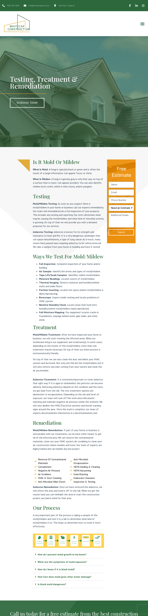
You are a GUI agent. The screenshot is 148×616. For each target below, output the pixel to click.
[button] (142, 23)
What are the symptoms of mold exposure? (62, 561)
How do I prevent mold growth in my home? (62, 554)
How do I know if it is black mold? (56, 569)
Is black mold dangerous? (52, 584)
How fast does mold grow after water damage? (64, 576)
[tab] (68, 554)
